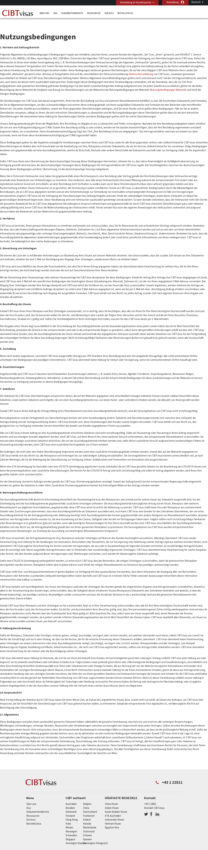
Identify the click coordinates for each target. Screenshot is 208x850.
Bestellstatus (125, 13)
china (86, 801)
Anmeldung (172, 2)
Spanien (87, 832)
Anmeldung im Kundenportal (135, 2)
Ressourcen (93, 13)
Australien (71, 797)
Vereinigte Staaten (76, 836)
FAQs (83, 848)
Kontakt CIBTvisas (154, 801)
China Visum (111, 797)
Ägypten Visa (112, 820)
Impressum (159, 848)
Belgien (87, 797)
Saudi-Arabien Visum (116, 804)
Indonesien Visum (114, 812)
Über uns (44, 13)
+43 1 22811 (150, 797)
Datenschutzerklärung (141, 67)
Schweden (71, 828)
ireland (87, 812)
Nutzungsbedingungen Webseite (168, 82)
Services (109, 13)
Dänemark (71, 804)
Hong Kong (72, 812)
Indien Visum (112, 801)
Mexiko (69, 820)
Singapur (70, 832)
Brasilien (70, 801)
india (68, 816)
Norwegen (71, 824)
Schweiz (87, 828)
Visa (55, 13)
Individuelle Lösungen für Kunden (55, 848)
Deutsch (196, 2)
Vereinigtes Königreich (95, 836)
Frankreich (89, 808)
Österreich (89, 824)
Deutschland (90, 804)
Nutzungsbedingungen (134, 848)
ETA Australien (113, 808)
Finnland (70, 808)
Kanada (87, 816)
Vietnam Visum (113, 816)
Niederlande (89, 820)
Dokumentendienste (72, 13)
